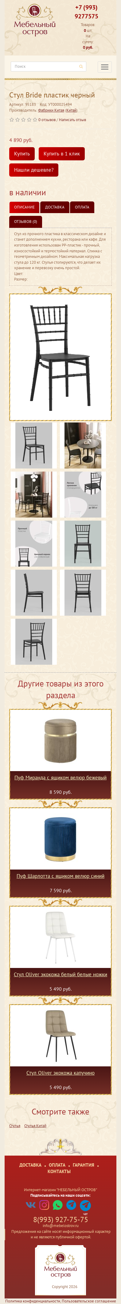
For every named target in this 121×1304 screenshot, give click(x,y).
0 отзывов (47, 119)
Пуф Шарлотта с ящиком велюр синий (60, 876)
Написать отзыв (72, 119)
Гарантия (83, 1165)
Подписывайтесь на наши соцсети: (60, 1195)
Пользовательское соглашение (89, 1301)
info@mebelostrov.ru (61, 1225)
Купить (22, 153)
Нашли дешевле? (33, 169)
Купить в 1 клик (62, 153)
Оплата (82, 207)
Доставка (54, 207)
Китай (71, 110)
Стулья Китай (35, 1125)
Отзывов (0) (25, 221)
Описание (24, 207)
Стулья (14, 1125)
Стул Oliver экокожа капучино (60, 1073)
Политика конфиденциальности (32, 1301)
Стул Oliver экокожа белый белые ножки (60, 975)
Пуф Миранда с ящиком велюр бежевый (60, 778)
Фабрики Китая (51, 110)
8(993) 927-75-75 (60, 1219)
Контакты (59, 1171)
